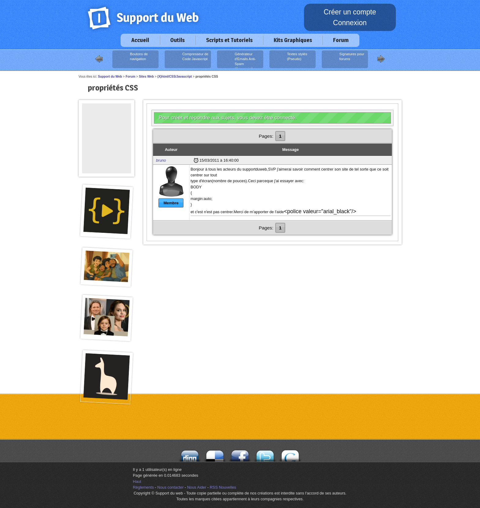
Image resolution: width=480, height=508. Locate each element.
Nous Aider (196, 487)
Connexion (350, 23)
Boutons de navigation (131, 59)
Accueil (140, 40)
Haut (137, 481)
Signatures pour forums (343, 59)
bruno (161, 160)
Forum (341, 40)
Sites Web (146, 76)
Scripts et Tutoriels (229, 40)
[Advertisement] (106, 117)
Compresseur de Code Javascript (187, 59)
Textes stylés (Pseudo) (289, 59)
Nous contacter (170, 487)
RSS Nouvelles (223, 487)
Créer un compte (350, 12)
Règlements (143, 487)
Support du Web (110, 76)
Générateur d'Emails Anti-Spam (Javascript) (237, 60)
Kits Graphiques (293, 40)
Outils (177, 40)
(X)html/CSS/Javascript (174, 76)
